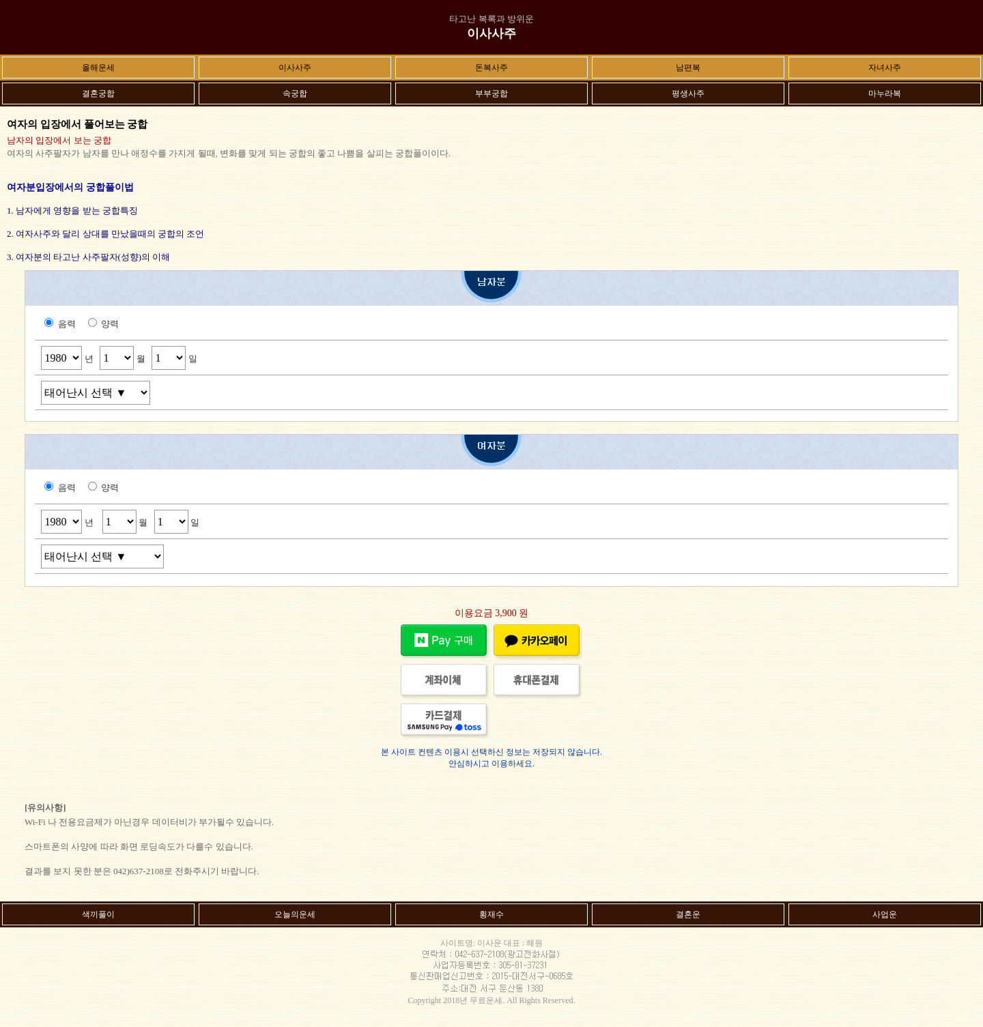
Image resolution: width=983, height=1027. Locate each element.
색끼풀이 (98, 914)
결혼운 (688, 914)
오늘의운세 (294, 914)
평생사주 (688, 93)
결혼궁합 (98, 93)
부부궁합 (491, 93)
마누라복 (884, 93)
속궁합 (295, 93)
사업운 (884, 914)
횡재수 (491, 914)
